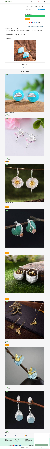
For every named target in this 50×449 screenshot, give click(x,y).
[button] (39, 1)
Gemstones (31, 25)
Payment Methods (27, 441)
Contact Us (16, 441)
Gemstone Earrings (39, 26)
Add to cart (35, 16)
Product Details (8, 28)
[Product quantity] (30, 12)
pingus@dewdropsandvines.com (8, 440)
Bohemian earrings (33, 26)
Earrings (29, 25)
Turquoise (42, 26)
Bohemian (29, 26)
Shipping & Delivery (27, 442)
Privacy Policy (16, 442)
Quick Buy (7, 161)
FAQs (17, 28)
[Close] (49, 433)
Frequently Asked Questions (28, 440)
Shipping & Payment (13, 28)
